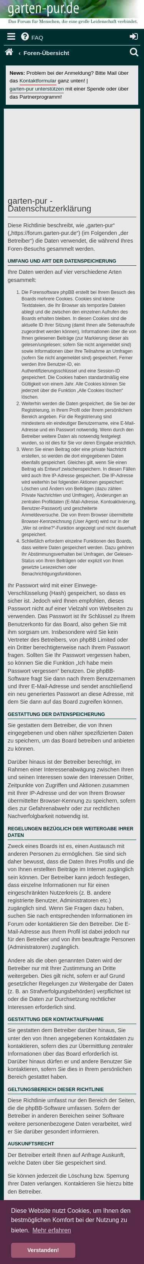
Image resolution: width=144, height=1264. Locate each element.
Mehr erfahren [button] (51, 1230)
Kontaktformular (38, 81)
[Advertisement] (76, 154)
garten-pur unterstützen (37, 89)
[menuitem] (31, 37)
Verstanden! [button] (43, 1250)
